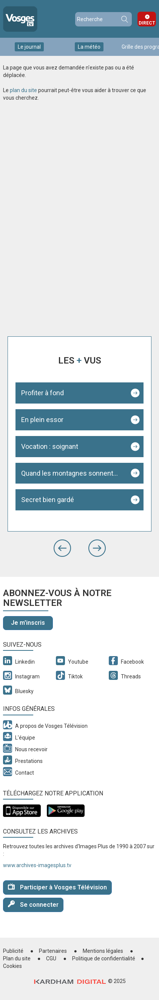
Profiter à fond (42, 393)
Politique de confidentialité (103, 958)
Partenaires (53, 951)
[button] (62, 548)
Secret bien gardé (47, 500)
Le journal (29, 47)
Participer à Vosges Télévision (57, 887)
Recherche (124, 19)
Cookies (12, 966)
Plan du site (17, 958)
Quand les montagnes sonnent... (69, 473)
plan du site (23, 90)
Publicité (13, 951)
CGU (51, 958)
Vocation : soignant (49, 446)
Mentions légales (103, 951)
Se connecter (33, 904)
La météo (89, 47)
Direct (147, 23)
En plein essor (42, 420)
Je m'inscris (28, 622)
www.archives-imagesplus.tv (37, 865)
